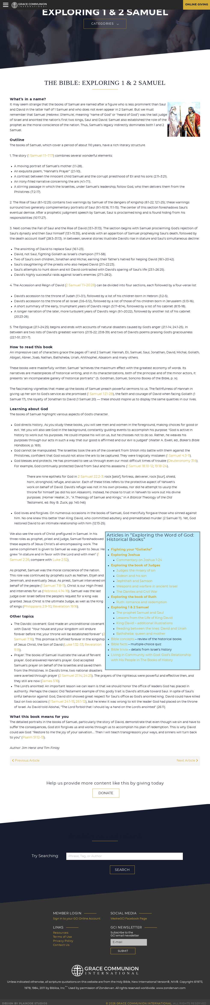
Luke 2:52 (58, 558)
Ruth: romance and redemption (140, 600)
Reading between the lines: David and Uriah (149, 625)
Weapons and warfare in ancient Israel (144, 584)
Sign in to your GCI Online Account (76, 916)
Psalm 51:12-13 (32, 735)
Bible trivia (119, 646)
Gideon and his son (130, 574)
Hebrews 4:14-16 (55, 589)
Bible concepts (122, 636)
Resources (60, 929)
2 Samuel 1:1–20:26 (79, 285)
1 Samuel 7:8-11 (52, 584)
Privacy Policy (63, 937)
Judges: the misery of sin (135, 569)
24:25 (86, 673)
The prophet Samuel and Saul (138, 610)
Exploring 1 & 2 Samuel (128, 605)
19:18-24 (158, 465)
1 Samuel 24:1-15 (61, 699)
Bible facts (119, 641)
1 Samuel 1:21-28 (99, 393)
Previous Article (25, 758)
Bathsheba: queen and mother (139, 631)
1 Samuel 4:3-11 (178, 455)
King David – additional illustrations (143, 620)
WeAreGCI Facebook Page (129, 916)
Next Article (188, 758)
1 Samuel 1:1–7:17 (40, 155)
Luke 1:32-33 (73, 643)
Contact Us (61, 941)
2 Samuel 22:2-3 (89, 476)
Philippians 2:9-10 (36, 605)
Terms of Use (62, 933)
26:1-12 (78, 699)
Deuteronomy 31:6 (181, 460)
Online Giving (196, 4)
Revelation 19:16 (62, 605)
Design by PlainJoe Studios (24, 1000)
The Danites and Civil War (135, 589)
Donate (105, 790)
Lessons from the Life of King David (143, 615)
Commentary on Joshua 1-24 (137, 559)
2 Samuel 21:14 (69, 673)
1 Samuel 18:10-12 (139, 465)
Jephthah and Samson (133, 579)
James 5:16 (42, 679)
